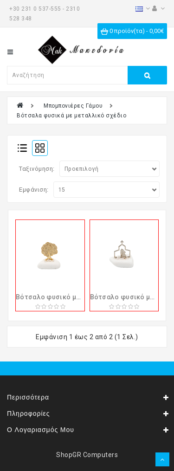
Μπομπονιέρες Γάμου (73, 106)
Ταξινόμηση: (37, 168)
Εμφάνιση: (34, 189)
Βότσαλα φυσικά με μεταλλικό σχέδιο (71, 115)
